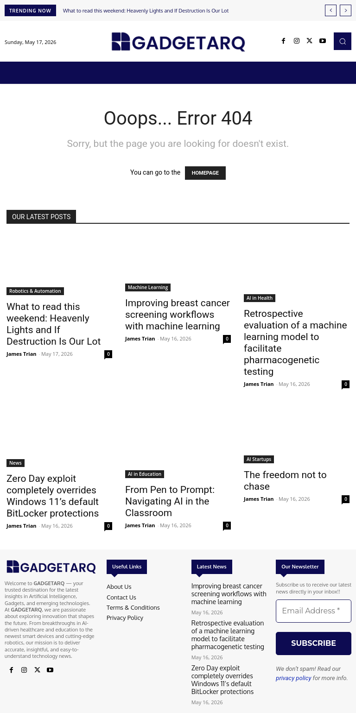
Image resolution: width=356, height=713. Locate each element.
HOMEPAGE (205, 173)
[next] (345, 10)
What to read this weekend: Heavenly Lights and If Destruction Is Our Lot (146, 10)
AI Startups (259, 459)
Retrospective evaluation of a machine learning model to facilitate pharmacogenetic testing (224, 629)
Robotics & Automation (35, 291)
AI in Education (144, 474)
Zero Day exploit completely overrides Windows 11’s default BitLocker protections (52, 496)
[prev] (331, 10)
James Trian (21, 353)
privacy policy (293, 678)
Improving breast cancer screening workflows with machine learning (177, 314)
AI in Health (260, 298)
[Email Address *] (313, 611)
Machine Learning (148, 287)
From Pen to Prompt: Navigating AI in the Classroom (170, 501)
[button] (342, 41)
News (15, 463)
